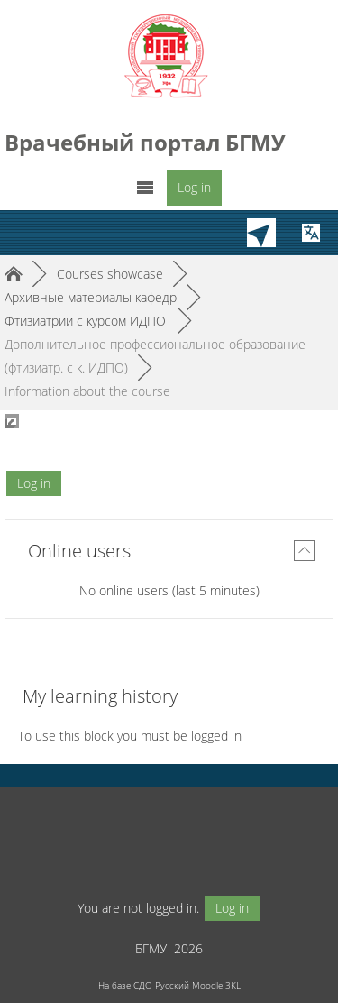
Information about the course (87, 391)
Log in (194, 187)
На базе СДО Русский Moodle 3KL (169, 985)
